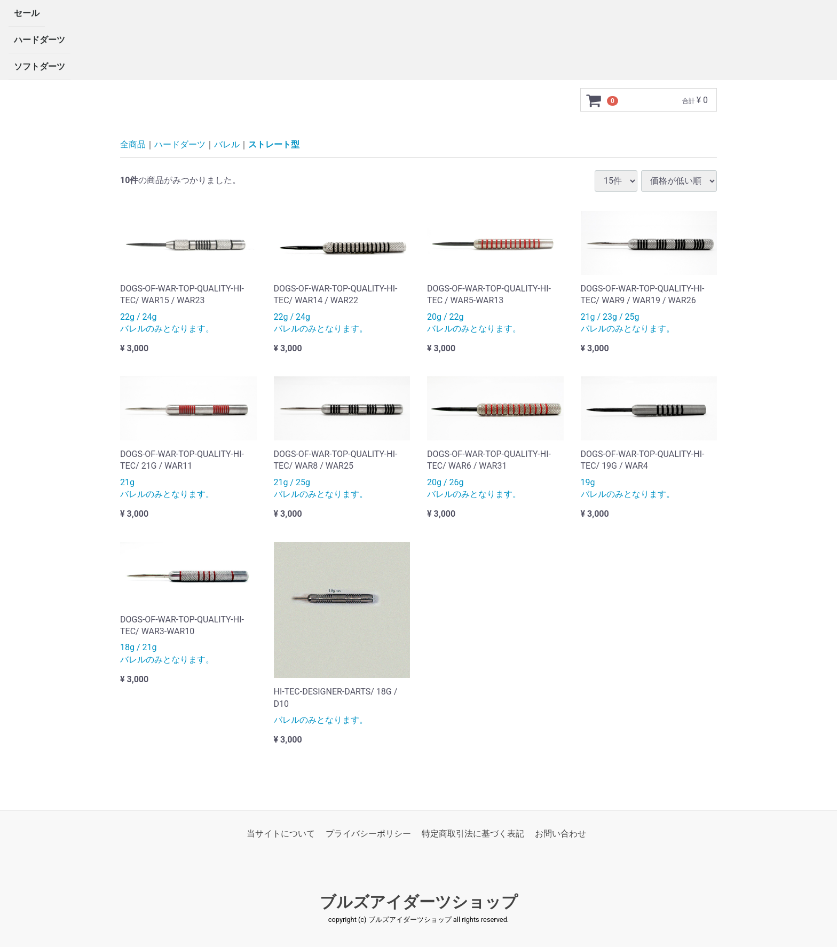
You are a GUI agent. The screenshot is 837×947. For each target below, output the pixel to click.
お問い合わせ (560, 833)
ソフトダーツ (39, 66)
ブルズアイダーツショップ (419, 902)
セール (27, 13)
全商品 (133, 144)
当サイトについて (281, 833)
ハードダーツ (39, 40)
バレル (227, 144)
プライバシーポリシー (368, 833)
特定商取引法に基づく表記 (473, 833)
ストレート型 (273, 144)
